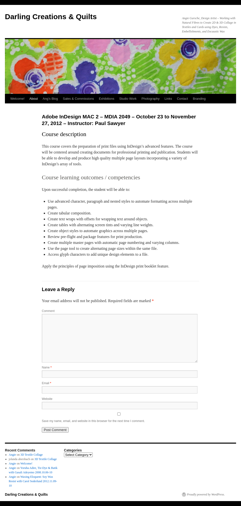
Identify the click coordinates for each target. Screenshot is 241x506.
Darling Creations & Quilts (51, 17)
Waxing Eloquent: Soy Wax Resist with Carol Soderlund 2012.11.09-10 (33, 481)
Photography (150, 98)
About (34, 98)
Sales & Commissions (78, 98)
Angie (12, 454)
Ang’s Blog (50, 98)
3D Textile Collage (31, 454)
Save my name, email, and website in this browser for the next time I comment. (93, 421)
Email (46, 383)
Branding (199, 98)
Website (47, 399)
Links (168, 98)
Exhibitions (106, 98)
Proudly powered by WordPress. (206, 494)
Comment (48, 311)
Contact (182, 98)
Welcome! (17, 98)
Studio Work (128, 98)
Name (47, 367)
